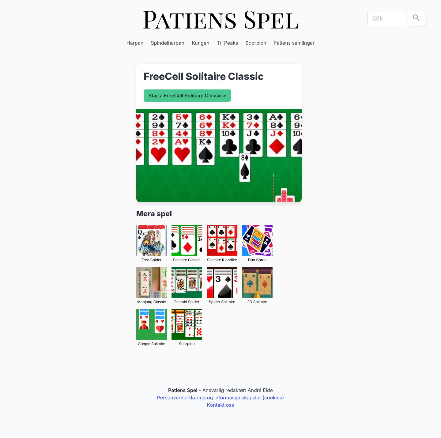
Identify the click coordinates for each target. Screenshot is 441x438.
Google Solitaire (151, 344)
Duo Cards (257, 260)
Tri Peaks (227, 43)
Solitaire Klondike (222, 260)
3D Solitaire (257, 302)
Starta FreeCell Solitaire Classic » (187, 96)
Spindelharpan (168, 43)
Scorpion (256, 43)
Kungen (200, 43)
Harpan (135, 43)
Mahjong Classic (151, 302)
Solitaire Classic (187, 260)
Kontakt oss (220, 405)
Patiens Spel (220, 18)
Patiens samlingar (294, 43)
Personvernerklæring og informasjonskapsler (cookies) (220, 398)
